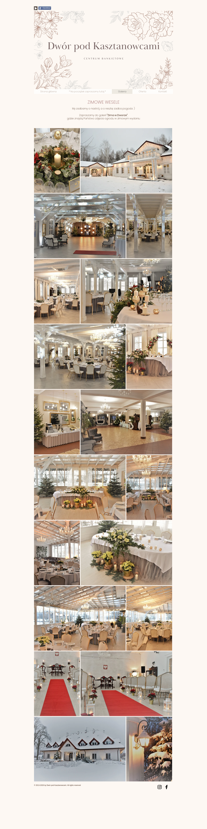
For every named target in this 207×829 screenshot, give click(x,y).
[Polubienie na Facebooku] (155, 9)
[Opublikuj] (44, 8)
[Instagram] (159, 787)
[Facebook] (166, 787)
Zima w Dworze (117, 115)
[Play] (35, 8)
